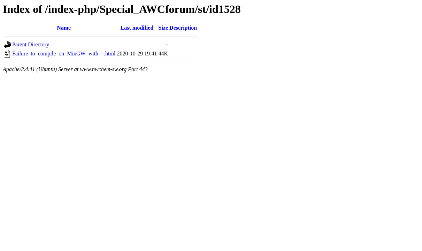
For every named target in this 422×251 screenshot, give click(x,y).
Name (64, 28)
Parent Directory (30, 44)
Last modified (137, 28)
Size (163, 28)
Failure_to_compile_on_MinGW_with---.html (63, 53)
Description (183, 28)
